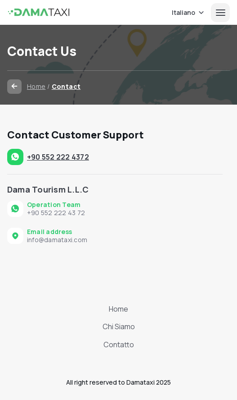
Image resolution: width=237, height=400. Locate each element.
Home (36, 86)
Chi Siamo (119, 326)
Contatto (118, 344)
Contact (66, 86)
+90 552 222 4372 (58, 157)
